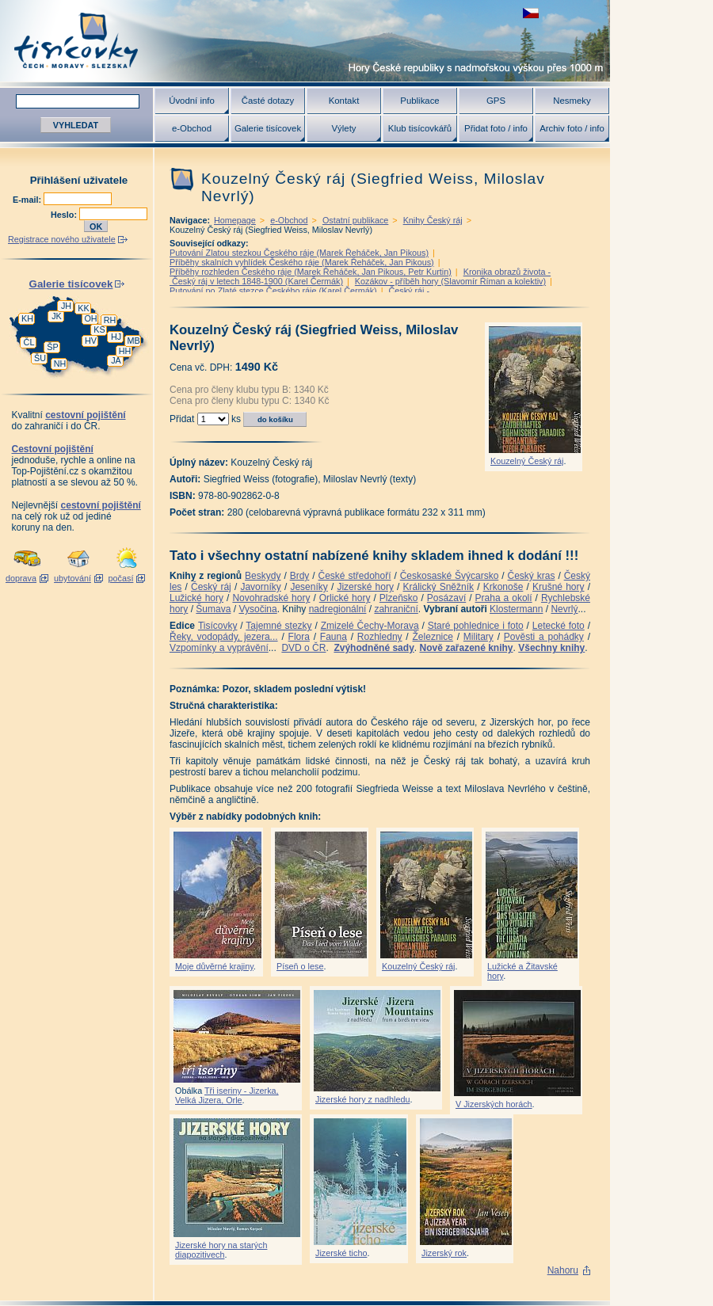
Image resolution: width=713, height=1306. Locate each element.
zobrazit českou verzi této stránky (531, 13)
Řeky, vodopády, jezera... (224, 636)
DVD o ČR (303, 647)
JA (116, 360)
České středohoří (354, 575)
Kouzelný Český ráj (526, 461)
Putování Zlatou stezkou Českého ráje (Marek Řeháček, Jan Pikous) (299, 252)
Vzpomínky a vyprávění (219, 647)
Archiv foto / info (572, 128)
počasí (121, 578)
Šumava (213, 609)
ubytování (72, 578)
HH (125, 351)
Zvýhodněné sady (374, 647)
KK (83, 308)
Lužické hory (196, 598)
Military (478, 636)
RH (110, 320)
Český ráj (211, 586)
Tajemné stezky (278, 625)
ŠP (52, 347)
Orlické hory (345, 598)
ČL (29, 342)
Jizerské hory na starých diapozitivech (221, 1249)
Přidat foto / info (496, 128)
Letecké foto (558, 625)
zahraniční (396, 609)
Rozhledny (379, 636)
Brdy (300, 575)
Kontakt (344, 100)
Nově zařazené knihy (466, 647)
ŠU (40, 358)
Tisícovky (218, 625)
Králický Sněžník (439, 586)
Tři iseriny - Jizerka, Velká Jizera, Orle (227, 1095)
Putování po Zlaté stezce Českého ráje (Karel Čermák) (273, 290)
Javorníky (260, 586)
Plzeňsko (398, 598)
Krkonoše (503, 586)
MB (133, 340)
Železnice (433, 636)
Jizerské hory (365, 586)
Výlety (343, 128)
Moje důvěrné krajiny (214, 966)
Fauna (333, 636)
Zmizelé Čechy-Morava (370, 625)
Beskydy (262, 575)
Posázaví (446, 598)
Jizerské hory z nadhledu (362, 1099)
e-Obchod (192, 128)
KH (27, 318)
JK (56, 316)
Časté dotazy (268, 100)
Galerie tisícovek (267, 128)
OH (90, 318)
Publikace (419, 100)
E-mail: (28, 199)
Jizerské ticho (341, 1253)
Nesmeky (571, 100)
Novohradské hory (271, 598)
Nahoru (562, 1270)
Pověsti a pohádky (544, 636)
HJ (116, 336)
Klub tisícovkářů (420, 128)
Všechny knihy (551, 647)
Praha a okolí (503, 598)
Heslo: (65, 214)
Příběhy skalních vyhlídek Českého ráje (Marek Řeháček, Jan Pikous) (302, 262)
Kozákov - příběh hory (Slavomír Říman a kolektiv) (450, 281)
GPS (495, 100)
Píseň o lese (299, 966)
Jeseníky (308, 586)
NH (60, 363)
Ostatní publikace (355, 220)
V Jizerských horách (494, 1104)
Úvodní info (192, 100)
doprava (21, 578)
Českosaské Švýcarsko (449, 575)
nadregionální (338, 609)
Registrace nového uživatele (62, 239)
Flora (299, 636)
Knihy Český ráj (433, 220)
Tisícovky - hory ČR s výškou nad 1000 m (305, 41)
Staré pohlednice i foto (476, 625)
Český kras (531, 575)
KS (99, 329)
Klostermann (516, 609)
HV (91, 340)
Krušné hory (558, 586)
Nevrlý (564, 609)
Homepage (235, 220)
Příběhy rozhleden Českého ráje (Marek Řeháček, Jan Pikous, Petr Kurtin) (311, 271)
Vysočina (257, 609)
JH (66, 305)
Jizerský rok (444, 1253)
